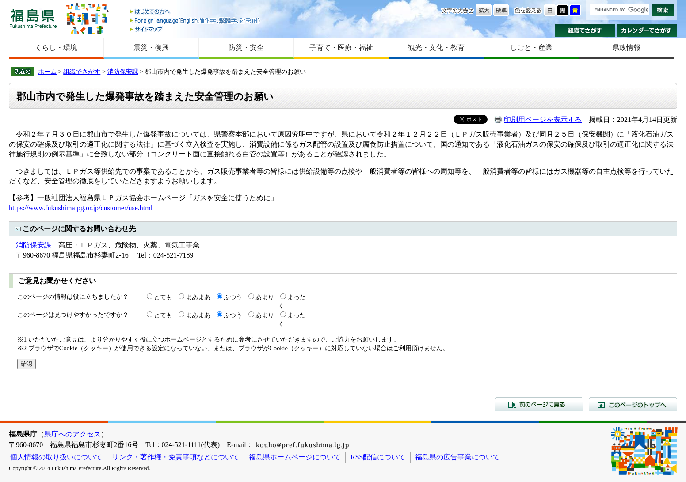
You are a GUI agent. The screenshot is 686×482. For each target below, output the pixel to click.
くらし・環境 (56, 47)
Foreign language (196, 20)
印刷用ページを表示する (543, 119)
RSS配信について (378, 457)
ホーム (47, 71)
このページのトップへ (633, 404)
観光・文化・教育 (436, 47)
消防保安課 (122, 71)
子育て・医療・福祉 (341, 47)
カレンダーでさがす (647, 30)
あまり (264, 296)
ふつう (233, 296)
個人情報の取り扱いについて (56, 457)
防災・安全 (246, 47)
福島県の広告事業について (457, 457)
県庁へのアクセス (72, 434)
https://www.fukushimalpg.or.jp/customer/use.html (80, 208)
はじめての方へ (196, 12)
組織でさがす (585, 30)
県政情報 (626, 47)
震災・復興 (151, 47)
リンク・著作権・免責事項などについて (175, 457)
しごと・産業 (531, 47)
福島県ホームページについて (295, 457)
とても (163, 296)
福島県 (33, 18)
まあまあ (198, 296)
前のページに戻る (539, 404)
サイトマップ (196, 29)
